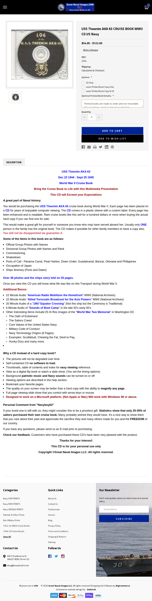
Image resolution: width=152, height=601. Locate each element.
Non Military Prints (11, 520)
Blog (50, 520)
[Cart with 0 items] (147, 7)
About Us (52, 498)
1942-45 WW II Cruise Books (16, 525)
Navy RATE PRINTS (11, 504)
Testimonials (54, 509)
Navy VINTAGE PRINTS (13, 509)
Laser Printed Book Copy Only (100, 86)
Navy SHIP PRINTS (11, 498)
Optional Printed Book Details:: (97, 95)
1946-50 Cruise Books (13, 531)
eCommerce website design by (70, 589)
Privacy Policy (54, 525)
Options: (86, 77)
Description (13, 162)
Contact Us (53, 504)
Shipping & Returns (57, 536)
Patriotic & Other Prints (13, 514)
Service (51, 514)
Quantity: (86, 111)
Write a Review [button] (90, 50)
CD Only (89, 82)
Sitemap (52, 542)
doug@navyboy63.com (18, 565)
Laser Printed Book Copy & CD (100, 91)
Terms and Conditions (58, 531)
